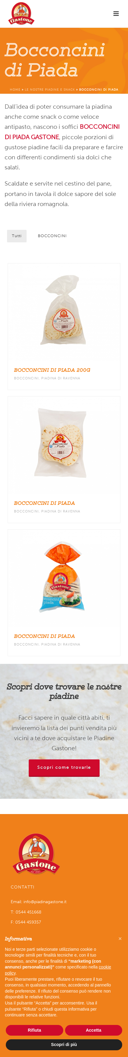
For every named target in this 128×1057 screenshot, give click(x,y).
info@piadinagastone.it (45, 902)
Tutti (17, 236)
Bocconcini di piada (44, 503)
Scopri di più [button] (64, 1044)
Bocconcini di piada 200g (52, 370)
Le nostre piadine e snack (50, 89)
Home (15, 89)
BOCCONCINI (52, 236)
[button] (120, 938)
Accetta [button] (93, 1030)
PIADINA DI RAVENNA (60, 378)
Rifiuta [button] (34, 1030)
